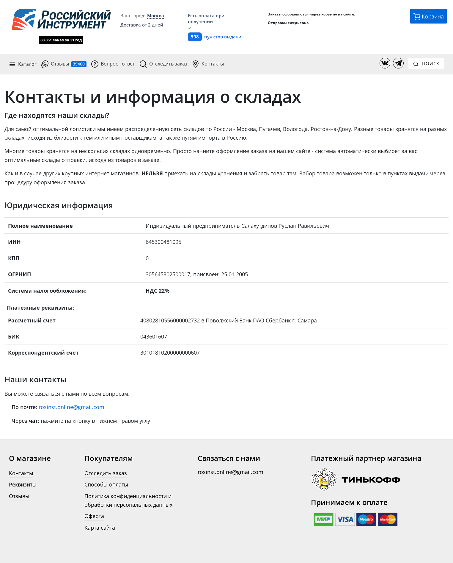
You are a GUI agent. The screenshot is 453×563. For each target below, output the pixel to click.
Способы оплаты (106, 483)
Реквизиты (23, 483)
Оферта (94, 514)
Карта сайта (99, 526)
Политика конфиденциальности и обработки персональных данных (128, 499)
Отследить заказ (163, 63)
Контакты (208, 63)
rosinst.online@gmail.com (71, 405)
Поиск (426, 63)
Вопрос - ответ (113, 63)
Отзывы (63, 63)
